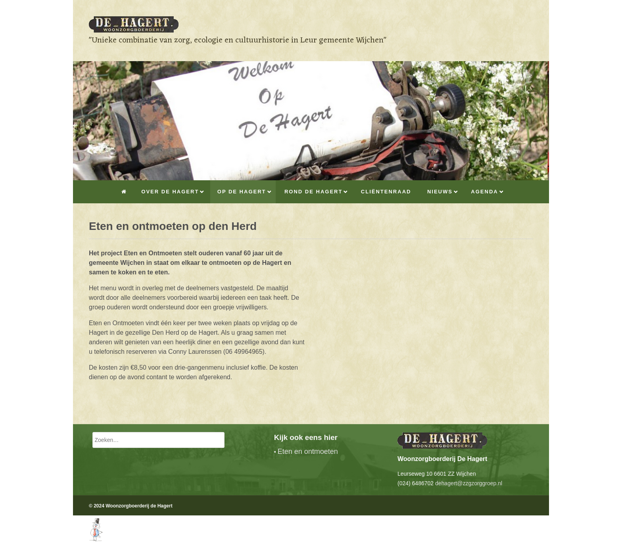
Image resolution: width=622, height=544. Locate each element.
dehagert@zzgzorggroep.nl (468, 483)
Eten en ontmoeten (308, 451)
